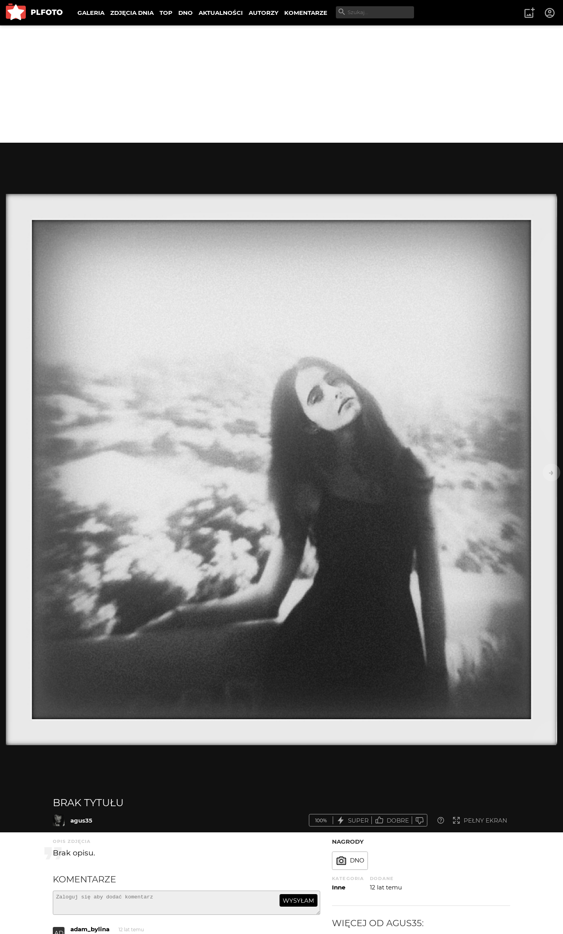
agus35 (81, 820)
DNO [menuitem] (185, 12)
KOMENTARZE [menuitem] (305, 12)
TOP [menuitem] (166, 12)
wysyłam (298, 900)
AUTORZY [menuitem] (263, 12)
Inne (338, 887)
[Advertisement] (281, 84)
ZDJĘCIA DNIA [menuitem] (132, 12)
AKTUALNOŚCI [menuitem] (221, 12)
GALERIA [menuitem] (90, 12)
